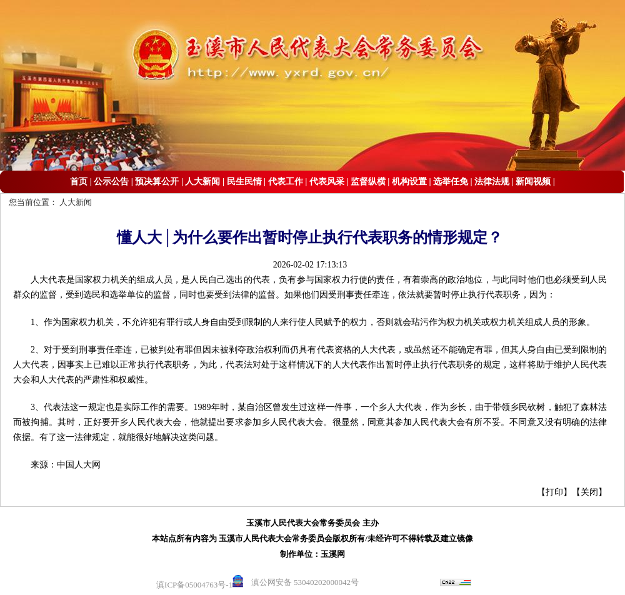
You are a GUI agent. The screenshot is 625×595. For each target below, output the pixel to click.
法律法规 (491, 181)
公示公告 (111, 181)
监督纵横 (368, 181)
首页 (79, 181)
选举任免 (450, 181)
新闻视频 (533, 181)
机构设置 (409, 181)
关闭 (589, 492)
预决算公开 (157, 181)
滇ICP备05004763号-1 (194, 584)
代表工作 (285, 181)
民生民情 (244, 181)
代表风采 (326, 181)
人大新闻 (202, 181)
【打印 (550, 492)
